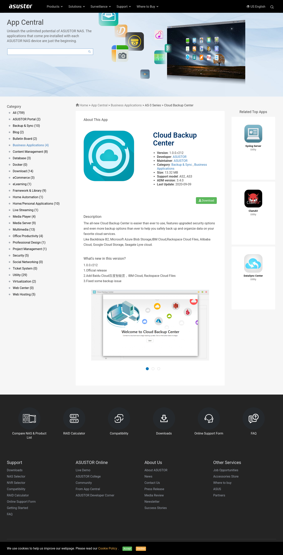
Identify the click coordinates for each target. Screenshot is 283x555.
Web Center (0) (23, 288)
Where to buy (222, 483)
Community (84, 483)
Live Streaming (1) (25, 210)
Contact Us (152, 483)
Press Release (154, 489)
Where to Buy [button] (148, 6)
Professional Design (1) (29, 242)
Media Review (154, 495)
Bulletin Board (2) (25, 139)
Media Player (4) (24, 216)
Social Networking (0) (28, 262)
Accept (127, 548)
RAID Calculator (18, 495)
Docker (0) (20, 165)
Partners (219, 495)
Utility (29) (20, 275)
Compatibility (16, 489)
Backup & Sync (182, 165)
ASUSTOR (180, 157)
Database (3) (22, 158)
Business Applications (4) (31, 145)
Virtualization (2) (24, 281)
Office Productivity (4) (28, 236)
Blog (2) (18, 132)
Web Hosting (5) (24, 294)
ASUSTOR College (88, 476)
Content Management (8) (30, 152)
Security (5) (21, 255)
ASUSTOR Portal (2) (26, 119)
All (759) (19, 113)
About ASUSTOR (155, 470)
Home (82, 105)
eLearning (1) (22, 184)
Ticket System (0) (25, 268)
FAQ (10, 514)
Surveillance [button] (101, 6)
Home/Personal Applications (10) (36, 203)
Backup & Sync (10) (26, 126)
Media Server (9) (24, 223)
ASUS (217, 489)
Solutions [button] (76, 6)
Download (206, 200)
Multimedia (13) (24, 229)
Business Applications (126, 105)
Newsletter (152, 501)
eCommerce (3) (24, 177)
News (148, 476)
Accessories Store (226, 476)
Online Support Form (21, 501)
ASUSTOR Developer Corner (95, 495)
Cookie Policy (108, 548)
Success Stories (155, 508)
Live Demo (83, 470)
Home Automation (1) (28, 197)
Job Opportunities (225, 470)
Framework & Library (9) (29, 190)
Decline (141, 548)
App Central (99, 105)
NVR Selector (16, 483)
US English (255, 6)
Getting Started (17, 508)
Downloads (14, 470)
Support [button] (124, 6)
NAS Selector (16, 476)
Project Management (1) (30, 249)
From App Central (88, 489)
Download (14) (23, 171)
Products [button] (55, 6)
